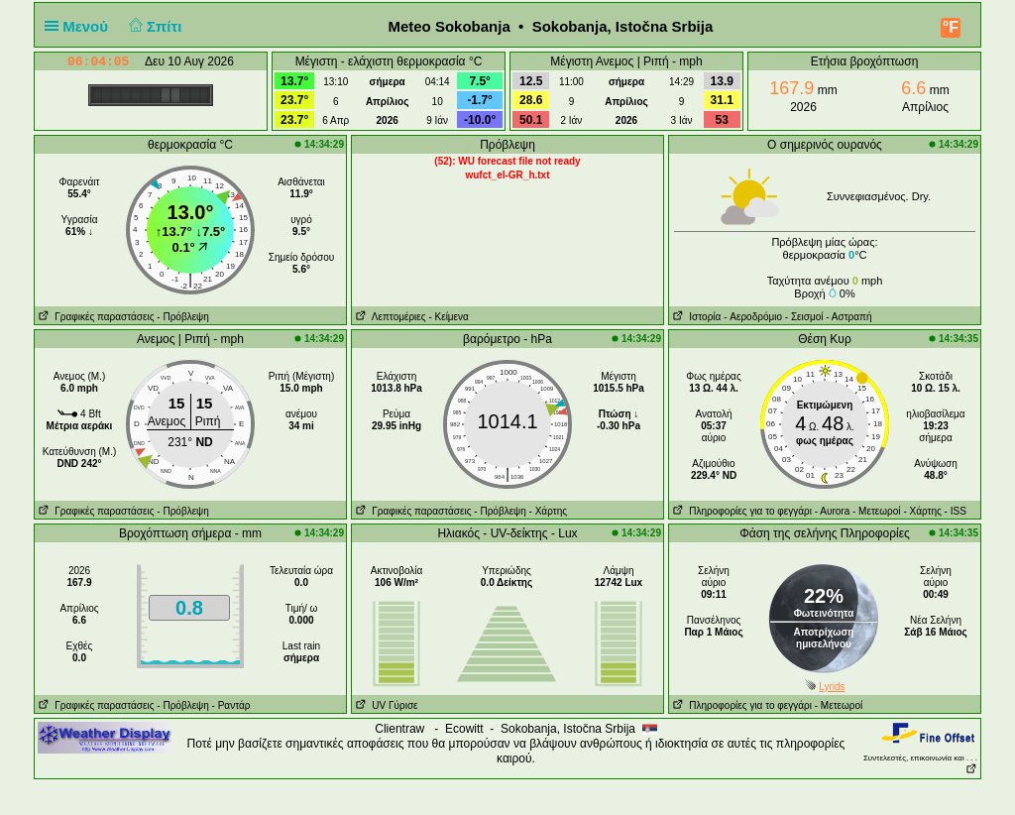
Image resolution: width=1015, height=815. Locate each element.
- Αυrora (832, 511)
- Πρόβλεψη (182, 316)
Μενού (80, 26)
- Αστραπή (848, 316)
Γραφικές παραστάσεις (95, 316)
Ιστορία (695, 316)
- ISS (955, 511)
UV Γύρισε (385, 705)
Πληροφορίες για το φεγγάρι (740, 511)
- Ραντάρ (231, 705)
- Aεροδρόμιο (753, 316)
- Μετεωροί (876, 511)
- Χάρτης (548, 511)
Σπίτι (152, 26)
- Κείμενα (448, 316)
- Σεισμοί (804, 316)
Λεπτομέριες (389, 316)
